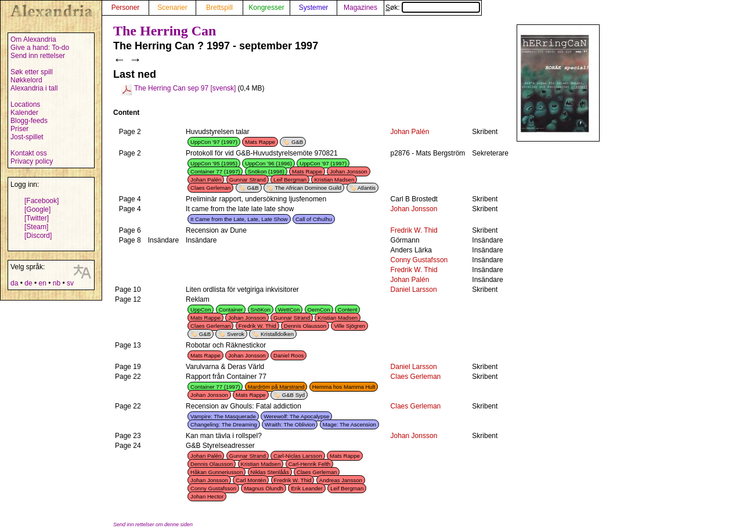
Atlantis (367, 188)
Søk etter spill (31, 72)
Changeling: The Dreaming (223, 424)
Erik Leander (306, 488)
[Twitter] (36, 218)
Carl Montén (251, 480)
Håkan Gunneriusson (216, 472)
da (14, 283)
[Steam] (36, 227)
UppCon (200, 309)
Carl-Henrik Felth (309, 464)
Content (348, 309)
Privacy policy (31, 161)
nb (56, 283)
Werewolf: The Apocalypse (296, 416)
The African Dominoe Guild (308, 188)
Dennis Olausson (305, 326)
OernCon (319, 309)
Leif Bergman (289, 179)
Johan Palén (410, 132)
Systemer (314, 7)
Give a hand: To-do (39, 48)
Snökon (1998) (266, 171)
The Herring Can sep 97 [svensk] (185, 88)
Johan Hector (206, 496)
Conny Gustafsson (419, 260)
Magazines (360, 7)
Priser (19, 129)
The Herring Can (164, 30)
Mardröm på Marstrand (276, 387)
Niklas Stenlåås (270, 472)
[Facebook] (41, 201)
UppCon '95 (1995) (213, 163)
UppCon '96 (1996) (268, 163)
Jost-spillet (27, 137)
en (42, 283)
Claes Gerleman (210, 188)
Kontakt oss (28, 153)
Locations (25, 104)
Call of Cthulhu (313, 219)
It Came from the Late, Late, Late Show (238, 219)
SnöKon (260, 309)
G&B (297, 142)
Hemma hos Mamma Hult (344, 387)
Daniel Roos (288, 355)
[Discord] (38, 236)
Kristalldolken (277, 334)
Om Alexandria (33, 39)
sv (70, 283)
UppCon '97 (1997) (213, 142)
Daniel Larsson (414, 289)
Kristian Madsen (334, 179)
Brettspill (219, 7)
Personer (125, 7)
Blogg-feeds (29, 121)
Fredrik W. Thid (414, 230)
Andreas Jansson (340, 480)
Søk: (432, 7)
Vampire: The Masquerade (223, 416)
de (28, 283)
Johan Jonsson (348, 171)
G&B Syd (293, 395)
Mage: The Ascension (349, 424)
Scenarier (172, 7)
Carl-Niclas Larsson (297, 456)
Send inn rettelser (37, 56)
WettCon (289, 309)
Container (231, 309)
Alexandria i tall (33, 88)
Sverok (235, 334)
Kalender (24, 113)
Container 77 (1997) (215, 171)
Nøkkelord (26, 80)
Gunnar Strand (247, 179)
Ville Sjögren (349, 326)
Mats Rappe (260, 142)
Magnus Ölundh (263, 488)
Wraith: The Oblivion (290, 424)
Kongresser (266, 7)
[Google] (37, 209)
